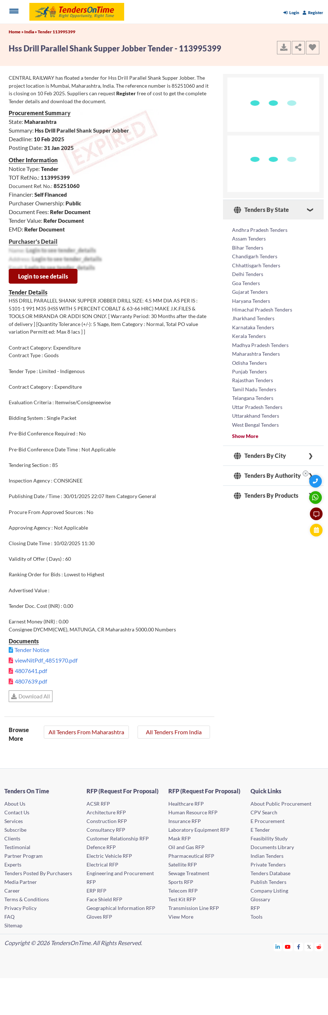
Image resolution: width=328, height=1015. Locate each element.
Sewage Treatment (188, 873)
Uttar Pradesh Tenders (257, 404)
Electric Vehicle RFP (109, 856)
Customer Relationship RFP (118, 838)
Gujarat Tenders (250, 291)
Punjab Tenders (249, 369)
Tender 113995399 (56, 31)
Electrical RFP (102, 864)
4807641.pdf (31, 670)
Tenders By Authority (267, 472)
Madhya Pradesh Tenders (260, 343)
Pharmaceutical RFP (191, 856)
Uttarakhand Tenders (255, 412)
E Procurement (268, 821)
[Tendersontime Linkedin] (278, 947)
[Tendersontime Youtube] (288, 947)
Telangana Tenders (252, 395)
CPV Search (264, 812)
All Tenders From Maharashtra (86, 731)
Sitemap (13, 925)
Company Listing (269, 890)
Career (12, 890)
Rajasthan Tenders (252, 378)
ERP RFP (96, 890)
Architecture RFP (106, 812)
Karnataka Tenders (253, 325)
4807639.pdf (31, 681)
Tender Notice (31, 649)
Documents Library (272, 847)
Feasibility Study (269, 838)
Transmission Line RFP (193, 908)
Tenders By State (261, 209)
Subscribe (15, 830)
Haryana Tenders (251, 299)
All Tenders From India (174, 731)
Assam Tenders (249, 238)
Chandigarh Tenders (254, 256)
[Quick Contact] (316, 481)
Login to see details (43, 276)
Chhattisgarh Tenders (256, 265)
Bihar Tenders (247, 247)
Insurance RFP (184, 821)
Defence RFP (101, 847)
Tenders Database (270, 873)
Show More (245, 432)
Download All (30, 696)
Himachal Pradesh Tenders (262, 308)
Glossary (260, 899)
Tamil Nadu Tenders (254, 386)
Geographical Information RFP (121, 908)
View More (180, 917)
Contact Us (16, 812)
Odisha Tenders (249, 360)
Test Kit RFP (182, 899)
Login (291, 12)
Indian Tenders (267, 856)
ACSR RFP (98, 804)
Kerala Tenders (249, 334)
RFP (255, 908)
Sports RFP (180, 882)
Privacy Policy (20, 908)
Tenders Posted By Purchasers (38, 873)
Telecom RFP (183, 890)
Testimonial (17, 847)
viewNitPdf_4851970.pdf (46, 660)
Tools (256, 917)
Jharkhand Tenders (253, 317)
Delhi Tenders (247, 273)
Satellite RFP (182, 864)
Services (13, 821)
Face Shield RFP (104, 899)
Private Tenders (268, 864)
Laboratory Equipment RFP (199, 830)
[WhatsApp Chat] (316, 497)
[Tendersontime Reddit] (319, 947)
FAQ (9, 917)
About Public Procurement (281, 804)
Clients (12, 838)
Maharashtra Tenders (256, 351)
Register (313, 12)
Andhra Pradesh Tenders (259, 230)
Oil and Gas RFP (186, 847)
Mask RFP (179, 838)
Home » (16, 31)
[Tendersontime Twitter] (309, 947)
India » (31, 31)
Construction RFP (107, 821)
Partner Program (23, 856)
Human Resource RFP (193, 812)
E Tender (260, 830)
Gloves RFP (99, 917)
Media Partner (20, 882)
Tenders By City (260, 452)
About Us (14, 804)
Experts (12, 864)
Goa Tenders (246, 282)
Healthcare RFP (186, 804)
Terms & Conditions (26, 899)
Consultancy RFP (106, 830)
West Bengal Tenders (255, 421)
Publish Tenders (268, 882)
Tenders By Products (266, 492)
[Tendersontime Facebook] (298, 947)
